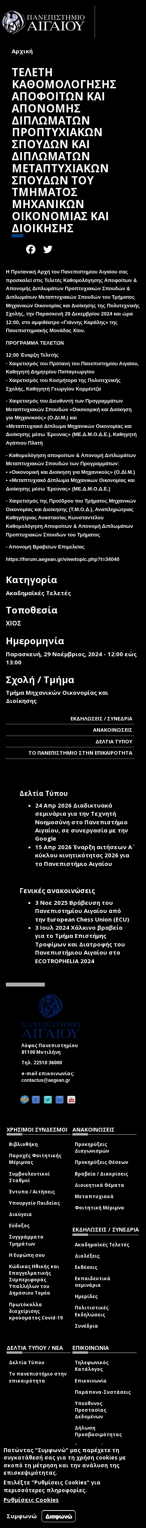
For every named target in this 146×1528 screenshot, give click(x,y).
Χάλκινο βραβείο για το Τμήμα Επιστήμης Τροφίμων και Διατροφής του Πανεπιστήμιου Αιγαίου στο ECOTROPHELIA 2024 (80, 944)
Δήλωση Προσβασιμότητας (98, 1431)
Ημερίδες (86, 1296)
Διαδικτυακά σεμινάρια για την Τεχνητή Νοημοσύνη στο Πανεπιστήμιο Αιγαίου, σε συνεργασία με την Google (81, 822)
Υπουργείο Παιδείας (34, 1203)
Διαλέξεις (87, 1256)
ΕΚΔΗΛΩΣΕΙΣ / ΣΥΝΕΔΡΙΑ (101, 718)
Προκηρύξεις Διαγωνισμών (92, 1147)
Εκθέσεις (86, 1267)
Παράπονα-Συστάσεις (103, 1392)
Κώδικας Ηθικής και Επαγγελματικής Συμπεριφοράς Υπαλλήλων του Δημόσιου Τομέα (34, 1280)
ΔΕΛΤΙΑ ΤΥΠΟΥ (113, 741)
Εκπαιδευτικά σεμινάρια (93, 1281)
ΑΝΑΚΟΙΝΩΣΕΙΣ (112, 729)
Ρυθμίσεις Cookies (31, 1499)
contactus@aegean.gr (48, 1080)
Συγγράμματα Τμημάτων (26, 1240)
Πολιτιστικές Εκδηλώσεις (92, 1311)
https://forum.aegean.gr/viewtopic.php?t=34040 (62, 559)
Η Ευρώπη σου (27, 1255)
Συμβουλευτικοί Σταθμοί (29, 1177)
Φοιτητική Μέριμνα (99, 1207)
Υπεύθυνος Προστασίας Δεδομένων (90, 1410)
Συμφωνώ (22, 1516)
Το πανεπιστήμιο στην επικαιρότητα (38, 1377)
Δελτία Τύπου (26, 1362)
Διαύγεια (20, 1214)
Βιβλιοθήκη (23, 1144)
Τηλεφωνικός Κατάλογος (92, 1365)
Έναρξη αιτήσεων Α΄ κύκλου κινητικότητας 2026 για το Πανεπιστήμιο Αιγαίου (83, 855)
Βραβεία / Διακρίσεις (101, 1174)
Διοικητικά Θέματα (99, 1185)
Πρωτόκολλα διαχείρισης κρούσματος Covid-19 (36, 1311)
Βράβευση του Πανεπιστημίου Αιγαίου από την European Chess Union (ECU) (82, 911)
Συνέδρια (86, 1326)
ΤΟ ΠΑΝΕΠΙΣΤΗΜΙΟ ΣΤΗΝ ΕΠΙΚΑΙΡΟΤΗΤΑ (80, 752)
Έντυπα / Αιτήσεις (32, 1191)
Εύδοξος (19, 1225)
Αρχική (22, 51)
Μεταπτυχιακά (94, 1196)
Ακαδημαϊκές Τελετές (102, 1244)
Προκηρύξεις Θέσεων (101, 1162)
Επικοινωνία (91, 1380)
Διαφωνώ (58, 1516)
